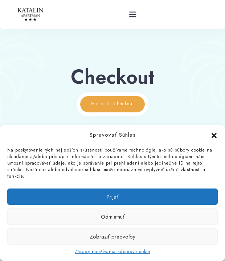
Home (97, 103)
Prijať (112, 197)
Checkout (124, 103)
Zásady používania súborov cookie (112, 251)
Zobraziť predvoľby (112, 237)
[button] (214, 135)
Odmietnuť (112, 217)
